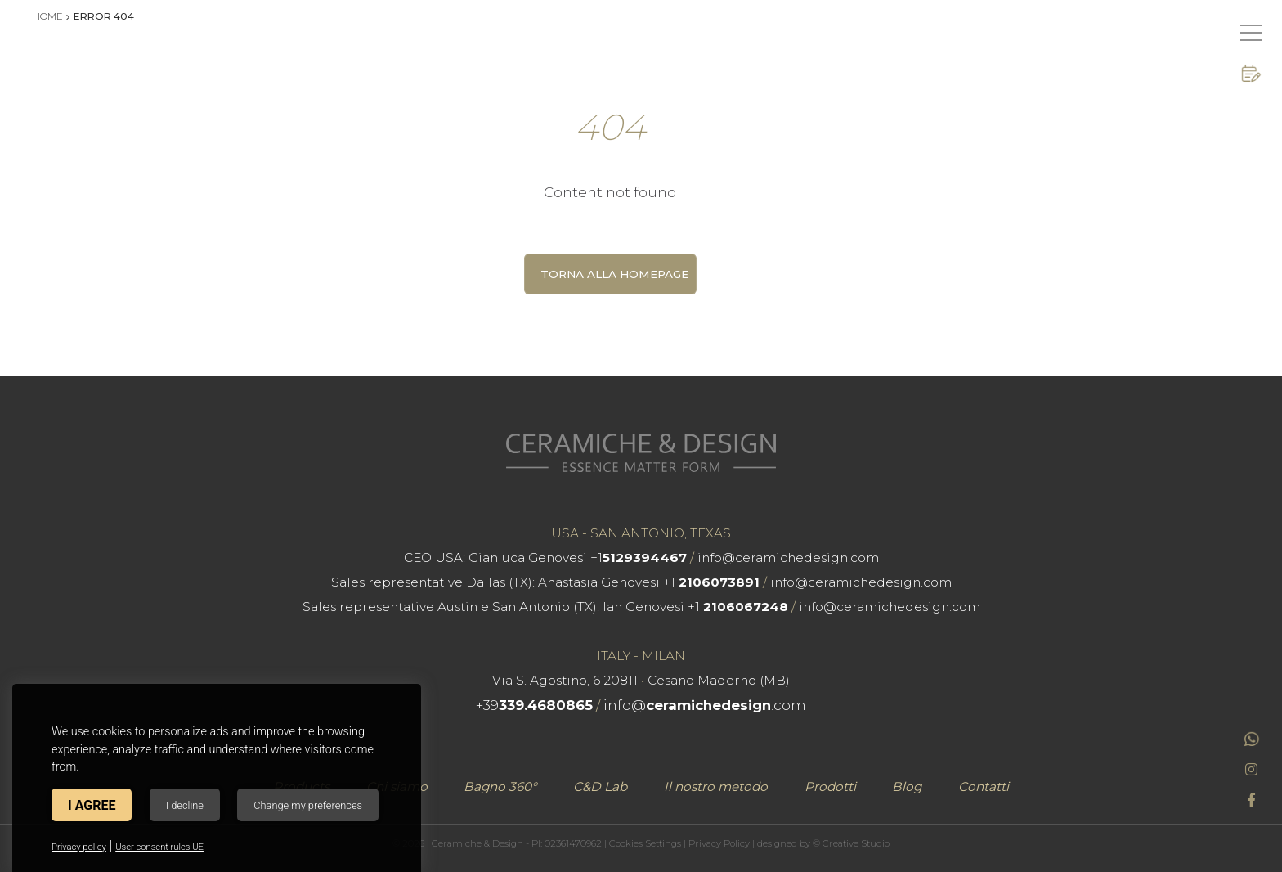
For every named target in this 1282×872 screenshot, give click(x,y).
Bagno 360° (500, 786)
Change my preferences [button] (307, 805)
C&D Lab (600, 786)
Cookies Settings (645, 843)
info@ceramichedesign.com (788, 557)
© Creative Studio (851, 843)
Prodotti (830, 786)
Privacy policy (79, 847)
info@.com (704, 705)
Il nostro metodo (716, 786)
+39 (534, 705)
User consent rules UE (159, 847)
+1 (638, 557)
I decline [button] (185, 805)
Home (48, 16)
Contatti (983, 786)
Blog (906, 786)
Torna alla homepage (614, 274)
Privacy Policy (719, 843)
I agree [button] (91, 805)
